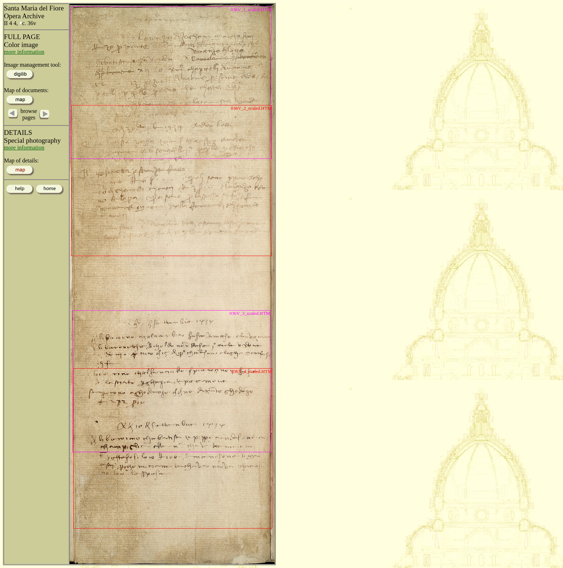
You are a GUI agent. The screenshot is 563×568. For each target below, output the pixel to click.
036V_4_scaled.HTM (251, 371)
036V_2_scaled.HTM (251, 108)
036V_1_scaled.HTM (251, 9)
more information (24, 52)
